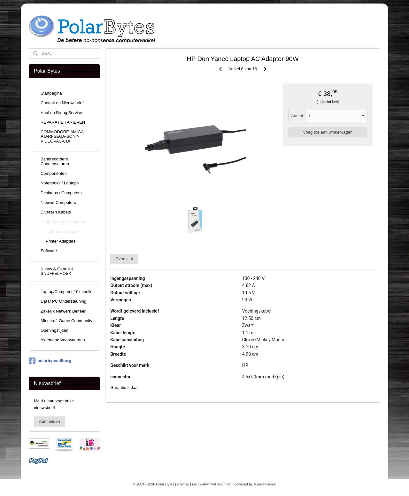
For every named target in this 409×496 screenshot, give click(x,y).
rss (194, 484)
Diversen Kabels (56, 212)
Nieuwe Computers (58, 202)
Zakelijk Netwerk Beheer (63, 311)
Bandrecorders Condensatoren (55, 161)
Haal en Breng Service (61, 112)
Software (49, 250)
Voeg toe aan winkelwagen (328, 132)
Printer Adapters (60, 241)
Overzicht (124, 258)
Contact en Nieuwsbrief (62, 102)
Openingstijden (54, 330)
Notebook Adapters (63, 231)
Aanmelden (49, 421)
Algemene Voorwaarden (63, 339)
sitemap (183, 484)
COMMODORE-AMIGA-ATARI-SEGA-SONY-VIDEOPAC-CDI (63, 136)
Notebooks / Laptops (60, 183)
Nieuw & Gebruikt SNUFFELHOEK (57, 271)
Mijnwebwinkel (265, 484)
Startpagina (51, 93)
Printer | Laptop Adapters (64, 221)
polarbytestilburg (50, 361)
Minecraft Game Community (66, 320)
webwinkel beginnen (215, 484)
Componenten (54, 173)
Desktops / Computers (61, 192)
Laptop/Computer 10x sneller (67, 291)
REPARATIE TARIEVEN (63, 122)
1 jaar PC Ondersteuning (63, 301)
